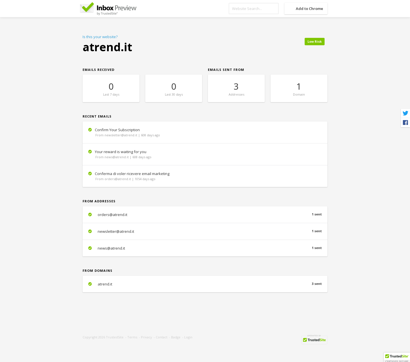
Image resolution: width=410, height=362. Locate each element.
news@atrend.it (205, 248)
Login (188, 337)
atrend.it (205, 284)
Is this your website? (100, 36)
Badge (176, 337)
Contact (161, 337)
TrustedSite (115, 337)
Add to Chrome (309, 8)
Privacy (146, 337)
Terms (132, 337)
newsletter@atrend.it (205, 231)
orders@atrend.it (205, 214)
